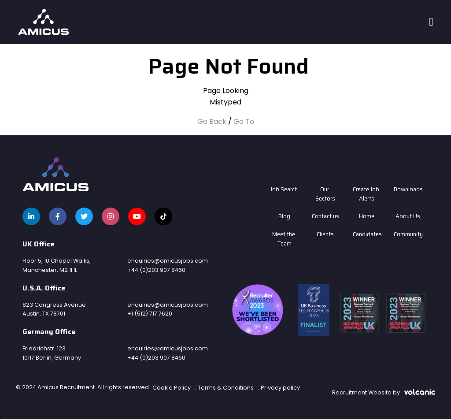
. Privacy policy (279, 387)
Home (366, 216)
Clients (325, 234)
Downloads (408, 189)
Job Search (284, 189)
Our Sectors (325, 194)
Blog (284, 216)
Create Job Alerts (367, 194)
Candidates (367, 234)
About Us (408, 216)
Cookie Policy (171, 387)
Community (408, 234)
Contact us (325, 216)
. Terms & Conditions (224, 387)
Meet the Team (284, 239)
